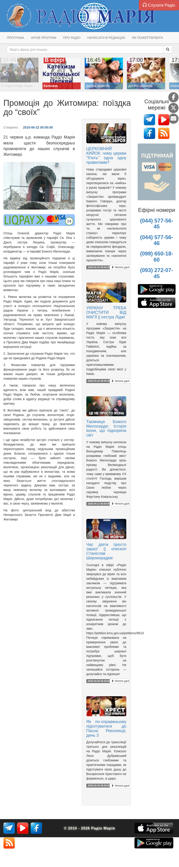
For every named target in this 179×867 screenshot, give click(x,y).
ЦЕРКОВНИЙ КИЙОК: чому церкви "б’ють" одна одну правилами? (106, 155)
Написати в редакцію (106, 38)
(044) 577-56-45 (156, 224)
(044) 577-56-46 (156, 240)
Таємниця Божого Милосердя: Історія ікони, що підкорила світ (106, 428)
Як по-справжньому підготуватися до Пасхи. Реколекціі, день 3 (106, 728)
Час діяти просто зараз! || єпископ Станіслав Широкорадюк (106, 551)
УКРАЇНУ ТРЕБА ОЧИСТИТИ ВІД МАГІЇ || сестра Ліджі (106, 312)
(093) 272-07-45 (156, 273)
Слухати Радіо (159, 5)
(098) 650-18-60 (156, 256)
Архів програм (43, 38)
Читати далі (120, 267)
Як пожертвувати (147, 38)
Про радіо (71, 38)
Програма (15, 38)
